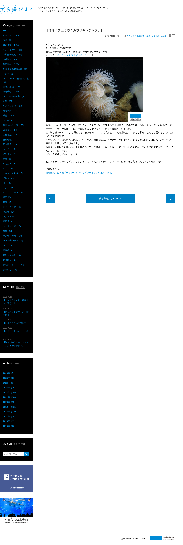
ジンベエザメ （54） (13, 50)
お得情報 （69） (11, 59)
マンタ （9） (9, 187)
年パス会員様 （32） (13, 106)
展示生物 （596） (11, 45)
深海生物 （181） (11, 91)
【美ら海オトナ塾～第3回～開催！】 (16, 311)
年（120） (10, 411)
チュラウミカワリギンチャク (72, 55)
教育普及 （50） (11, 130)
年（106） (10, 392)
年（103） (10, 397)
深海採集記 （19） (12, 86)
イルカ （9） (9, 168)
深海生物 (155, 36)
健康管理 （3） (10, 139)
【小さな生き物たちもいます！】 (16, 331)
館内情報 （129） (11, 64)
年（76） (10, 387)
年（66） (10, 378)
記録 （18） (8, 101)
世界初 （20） (10, 115)
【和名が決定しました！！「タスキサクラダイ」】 (16, 342)
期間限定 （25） (11, 260)
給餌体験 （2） (10, 197)
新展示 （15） (10, 221)
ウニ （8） (8, 40)
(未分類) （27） (10, 269)
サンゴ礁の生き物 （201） (16, 96)
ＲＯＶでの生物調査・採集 (138, 36)
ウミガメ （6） (10, 163)
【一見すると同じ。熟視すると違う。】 (16, 300)
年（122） (10, 421)
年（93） (10, 402)
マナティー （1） (11, 216)
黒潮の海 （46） (11, 110)
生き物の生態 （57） (13, 236)
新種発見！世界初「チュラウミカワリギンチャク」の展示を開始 (79, 172)
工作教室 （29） (11, 135)
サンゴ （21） (10, 245)
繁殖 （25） (8, 231)
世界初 (163, 36)
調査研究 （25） (11, 144)
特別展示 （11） (11, 154)
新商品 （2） (9, 250)
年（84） (10, 383)
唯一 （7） (8, 183)
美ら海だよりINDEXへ (110, 198)
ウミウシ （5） (10, 149)
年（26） (10, 426)
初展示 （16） (10, 178)
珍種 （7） (8, 202)
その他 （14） (10, 74)
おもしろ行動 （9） (12, 207)
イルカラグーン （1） (13, 192)
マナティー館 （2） (12, 226)
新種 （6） (8, 159)
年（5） (9, 373)
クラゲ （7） (9, 120)
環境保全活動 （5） (12, 255)
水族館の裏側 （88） (13, 54)
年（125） (10, 407)
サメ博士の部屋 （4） (13, 240)
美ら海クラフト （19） (14, 264)
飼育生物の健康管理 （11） (16, 69)
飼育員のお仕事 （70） (14, 125)
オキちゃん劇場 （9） (13, 173)
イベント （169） (11, 35)
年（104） (10, 416)
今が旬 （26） (10, 212)
